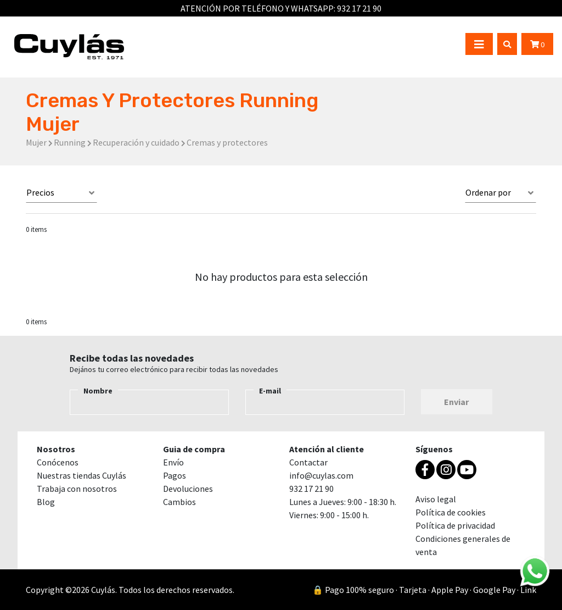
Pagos (174, 475)
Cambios (179, 501)
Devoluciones (188, 488)
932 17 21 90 (359, 8)
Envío (173, 462)
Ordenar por (488, 192)
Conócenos (57, 462)
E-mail (270, 391)
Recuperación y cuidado (136, 142)
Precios (40, 192)
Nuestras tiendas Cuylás (81, 475)
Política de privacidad (455, 525)
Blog (46, 501)
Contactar (308, 462)
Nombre (98, 391)
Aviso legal (435, 498)
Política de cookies (450, 512)
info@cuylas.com (321, 475)
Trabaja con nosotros (77, 488)
